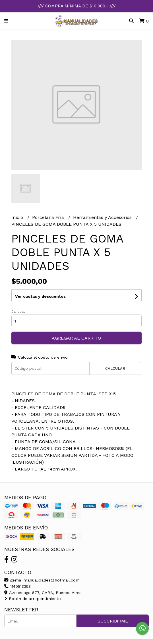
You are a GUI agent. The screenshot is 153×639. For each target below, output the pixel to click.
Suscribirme (113, 621)
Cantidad (18, 311)
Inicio (17, 217)
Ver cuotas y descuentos (40, 296)
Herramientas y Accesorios (103, 217)
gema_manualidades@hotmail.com (42, 580)
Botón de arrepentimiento (32, 598)
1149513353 (17, 586)
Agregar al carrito (76, 338)
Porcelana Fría (48, 217)
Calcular (115, 368)
